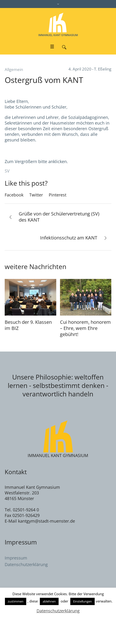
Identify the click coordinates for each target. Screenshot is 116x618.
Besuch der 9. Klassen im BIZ (28, 325)
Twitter (36, 195)
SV (7, 171)
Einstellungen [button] (82, 601)
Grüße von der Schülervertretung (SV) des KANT (59, 217)
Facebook (14, 195)
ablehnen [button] (49, 601)
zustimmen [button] (15, 601)
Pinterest (57, 195)
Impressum (16, 558)
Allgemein (14, 69)
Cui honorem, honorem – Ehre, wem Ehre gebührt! (85, 328)
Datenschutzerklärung (26, 564)
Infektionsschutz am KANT (68, 238)
